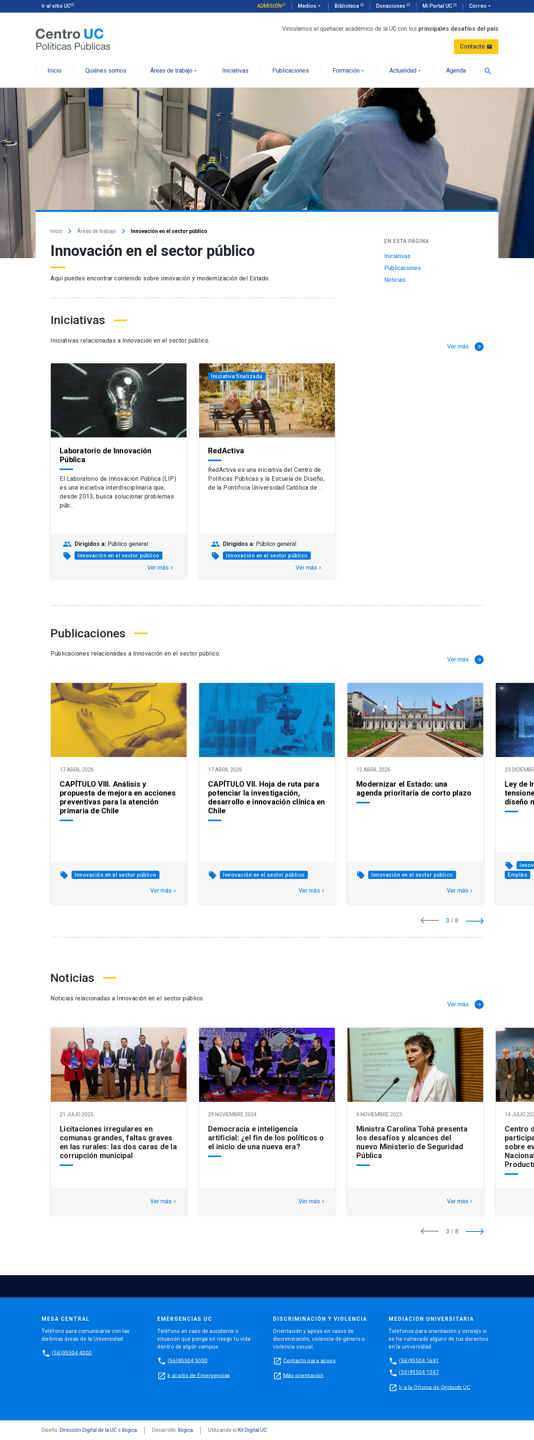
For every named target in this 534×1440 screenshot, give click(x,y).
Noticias (395, 279)
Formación (349, 71)
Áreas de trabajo (174, 71)
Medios (310, 6)
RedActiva (226, 450)
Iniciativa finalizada (237, 376)
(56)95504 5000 (188, 1360)
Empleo (517, 875)
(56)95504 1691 (419, 1360)
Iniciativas (235, 71)
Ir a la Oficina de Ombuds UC (434, 1387)
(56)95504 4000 (72, 1353)
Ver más (161, 568)
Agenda (456, 71)
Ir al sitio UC (56, 6)
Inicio (54, 71)
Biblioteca (347, 6)
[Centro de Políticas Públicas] (73, 38)
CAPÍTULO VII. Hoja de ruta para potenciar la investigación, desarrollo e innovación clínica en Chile (266, 797)
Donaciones (391, 6)
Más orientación (303, 1375)
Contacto (476, 46)
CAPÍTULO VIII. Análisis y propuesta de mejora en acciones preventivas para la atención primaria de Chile (118, 797)
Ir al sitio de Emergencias (199, 1375)
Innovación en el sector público (118, 556)
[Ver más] (465, 346)
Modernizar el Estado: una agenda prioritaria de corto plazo (413, 788)
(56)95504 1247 (419, 1372)
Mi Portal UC (437, 6)
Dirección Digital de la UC (88, 1430)
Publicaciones (290, 71)
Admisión (269, 6)
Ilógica (129, 1430)
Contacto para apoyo (309, 1360)
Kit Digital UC (252, 1430)
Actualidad (405, 71)
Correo (480, 6)
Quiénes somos (105, 71)
